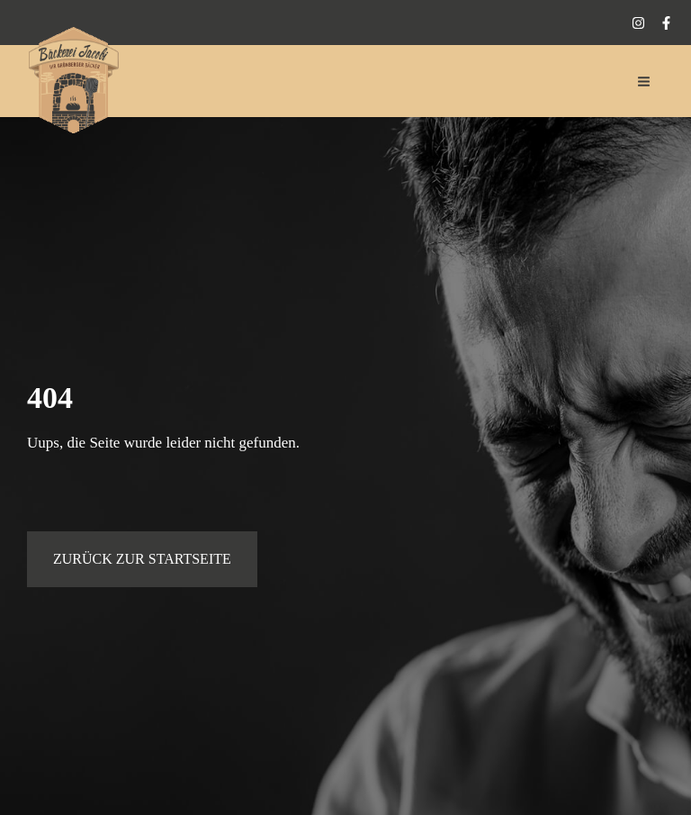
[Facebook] (666, 23)
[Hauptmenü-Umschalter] (644, 81)
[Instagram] (638, 23)
